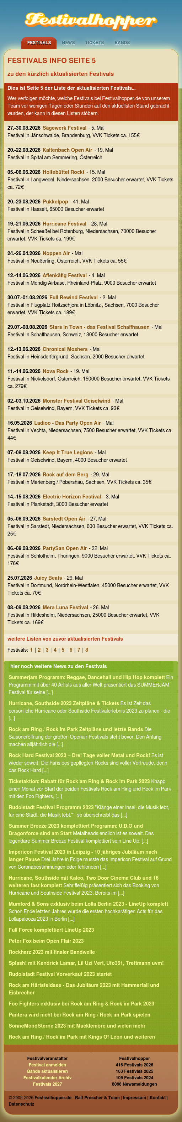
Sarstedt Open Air (64, 519)
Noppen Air (56, 253)
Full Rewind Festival (73, 297)
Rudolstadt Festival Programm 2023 (51, 807)
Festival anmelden (47, 1065)
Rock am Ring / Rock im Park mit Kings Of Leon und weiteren (82, 1037)
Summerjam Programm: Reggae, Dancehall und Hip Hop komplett (87, 677)
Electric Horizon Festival (72, 497)
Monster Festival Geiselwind (77, 401)
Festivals (39, 43)
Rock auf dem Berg (66, 474)
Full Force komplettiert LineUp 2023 (51, 930)
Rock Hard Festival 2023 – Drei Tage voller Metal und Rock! (79, 755)
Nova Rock (56, 371)
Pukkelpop (55, 202)
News (68, 43)
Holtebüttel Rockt (63, 172)
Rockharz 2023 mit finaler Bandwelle (52, 952)
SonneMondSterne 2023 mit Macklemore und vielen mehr (77, 1026)
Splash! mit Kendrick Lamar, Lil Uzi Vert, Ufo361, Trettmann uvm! (86, 963)
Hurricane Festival (64, 224)
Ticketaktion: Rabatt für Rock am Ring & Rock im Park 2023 (79, 781)
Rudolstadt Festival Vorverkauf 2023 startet (60, 974)
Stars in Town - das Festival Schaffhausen (99, 327)
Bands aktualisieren (47, 1071)
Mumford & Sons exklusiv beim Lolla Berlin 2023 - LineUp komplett (88, 904)
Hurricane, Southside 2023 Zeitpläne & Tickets (64, 703)
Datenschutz (21, 1104)
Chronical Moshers (65, 349)
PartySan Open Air (65, 548)
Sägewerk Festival (64, 128)
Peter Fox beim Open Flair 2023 (46, 941)
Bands (122, 43)
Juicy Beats (48, 578)
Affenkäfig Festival (65, 275)
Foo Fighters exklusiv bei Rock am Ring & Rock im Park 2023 (81, 1004)
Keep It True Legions (68, 452)
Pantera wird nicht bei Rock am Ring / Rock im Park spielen (79, 1015)
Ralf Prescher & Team (97, 1098)
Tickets (94, 43)
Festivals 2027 (47, 1084)
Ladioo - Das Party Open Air (67, 423)
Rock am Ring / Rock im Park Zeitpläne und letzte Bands (76, 729)
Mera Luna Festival (65, 607)
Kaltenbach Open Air (67, 150)
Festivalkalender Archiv (47, 1078)
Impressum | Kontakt (144, 1098)
